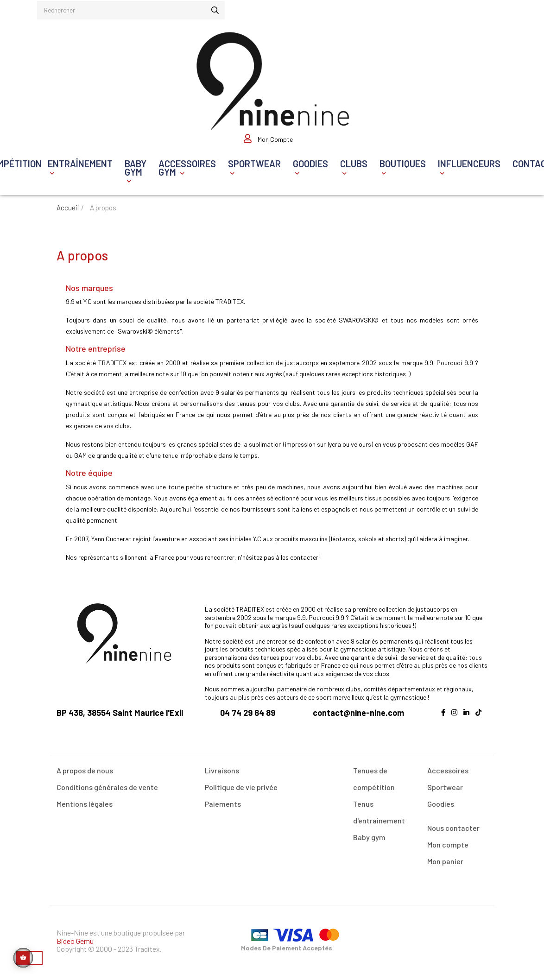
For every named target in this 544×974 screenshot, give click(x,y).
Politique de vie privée (241, 783)
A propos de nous (85, 767)
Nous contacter (453, 824)
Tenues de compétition (374, 775)
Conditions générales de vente (107, 783)
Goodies (440, 800)
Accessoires (447, 767)
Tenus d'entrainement (379, 809)
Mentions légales (85, 800)
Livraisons (222, 767)
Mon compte (447, 841)
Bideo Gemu (75, 937)
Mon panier (445, 858)
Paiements (223, 800)
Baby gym (369, 833)
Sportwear (445, 783)
